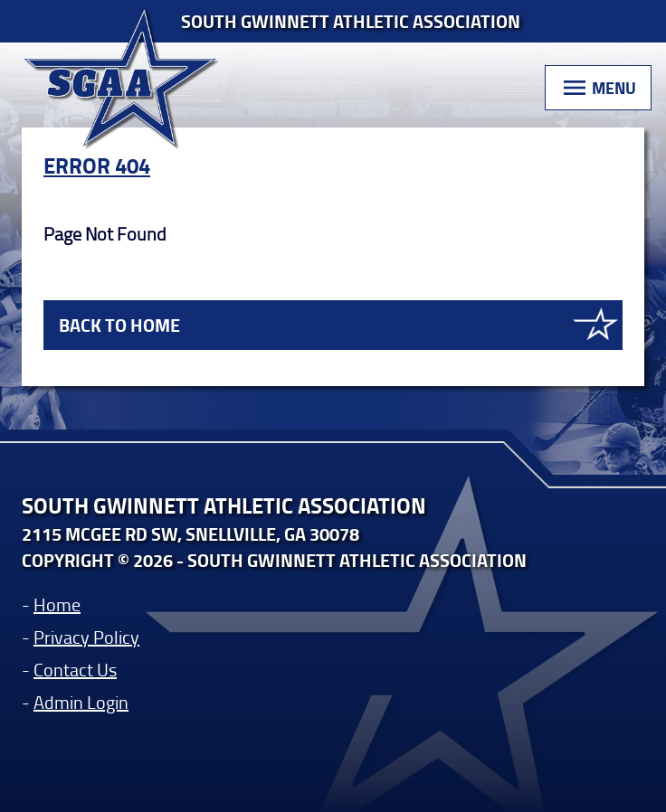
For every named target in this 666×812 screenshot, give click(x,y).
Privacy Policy (86, 636)
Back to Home (119, 325)
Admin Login (80, 701)
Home (57, 604)
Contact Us (75, 669)
